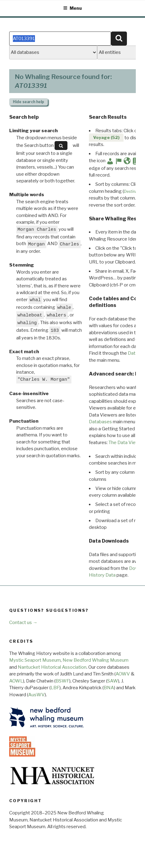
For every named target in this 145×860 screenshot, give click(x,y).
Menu (72, 8)
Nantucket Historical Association (52, 667)
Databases (100, 421)
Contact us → (23, 622)
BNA (109, 687)
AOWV (123, 674)
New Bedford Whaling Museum (95, 660)
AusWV (36, 694)
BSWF (62, 681)
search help (28, 101)
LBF (55, 687)
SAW (112, 681)
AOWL (16, 681)
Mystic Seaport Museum (35, 660)
